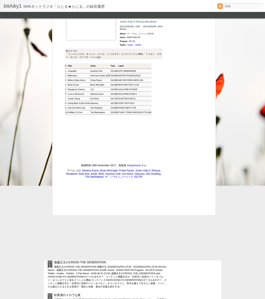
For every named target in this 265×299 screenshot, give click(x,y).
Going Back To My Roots (79, 35)
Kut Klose (94, 30)
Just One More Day (76, 40)
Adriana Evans (97, 26)
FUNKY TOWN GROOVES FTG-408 (134, 44)
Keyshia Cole (113, 105)
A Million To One (75, 44)
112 (92, 21)
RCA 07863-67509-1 (127, 26)
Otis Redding (96, 40)
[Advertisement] (113, 132)
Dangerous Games (76, 21)
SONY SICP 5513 (126, 35)
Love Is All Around (76, 26)
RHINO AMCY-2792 (127, 40)
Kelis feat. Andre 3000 (91, 105)
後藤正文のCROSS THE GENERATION (80, 262)
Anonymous (134, 97)
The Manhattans (97, 44)
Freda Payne (126, 102)
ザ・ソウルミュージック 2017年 (123, 108)
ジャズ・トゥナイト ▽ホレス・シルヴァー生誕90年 (88, 213)
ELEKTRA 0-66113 (126, 30)
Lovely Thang (74, 30)
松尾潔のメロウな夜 (67, 295)
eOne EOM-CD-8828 (127, 21)
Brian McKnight (109, 102)
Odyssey (94, 35)
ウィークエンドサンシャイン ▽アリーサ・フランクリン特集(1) (96, 239)
